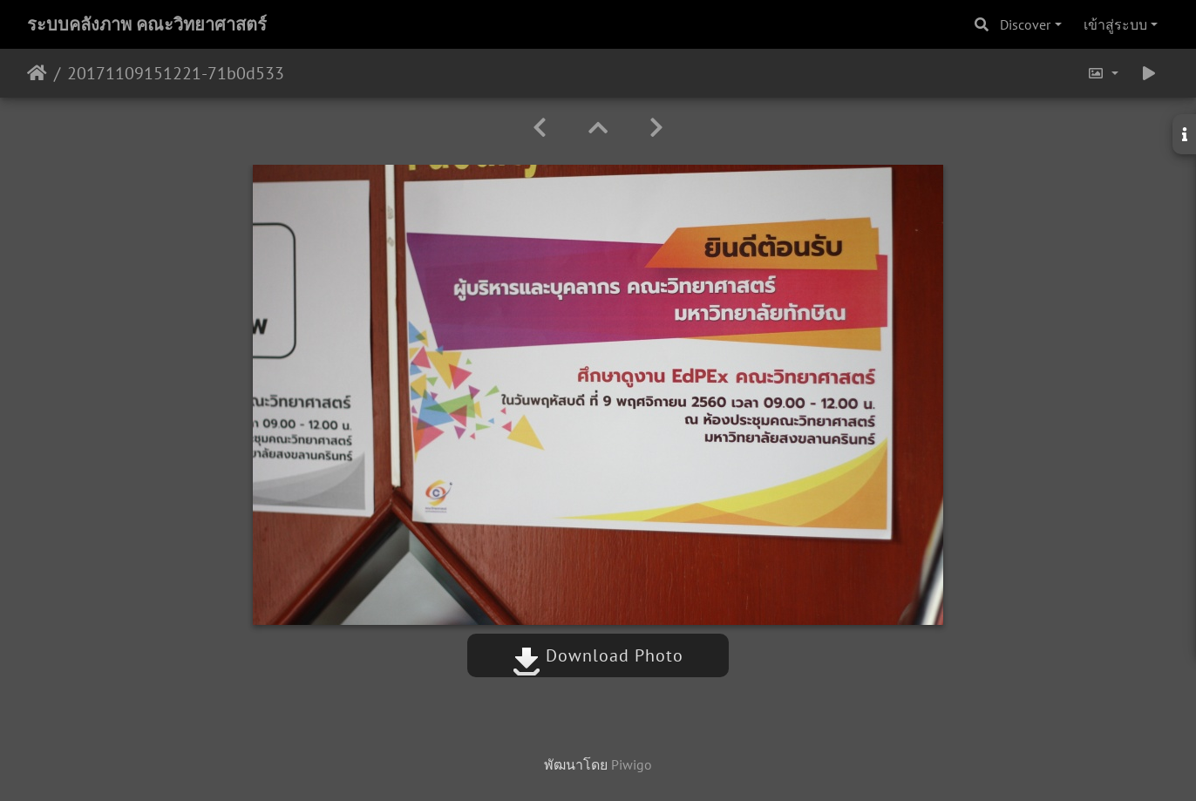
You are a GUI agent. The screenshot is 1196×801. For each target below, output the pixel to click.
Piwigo (631, 764)
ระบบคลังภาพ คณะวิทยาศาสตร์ (147, 24)
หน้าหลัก (37, 73)
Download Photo (598, 655)
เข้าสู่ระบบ (1115, 24)
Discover (1025, 24)
